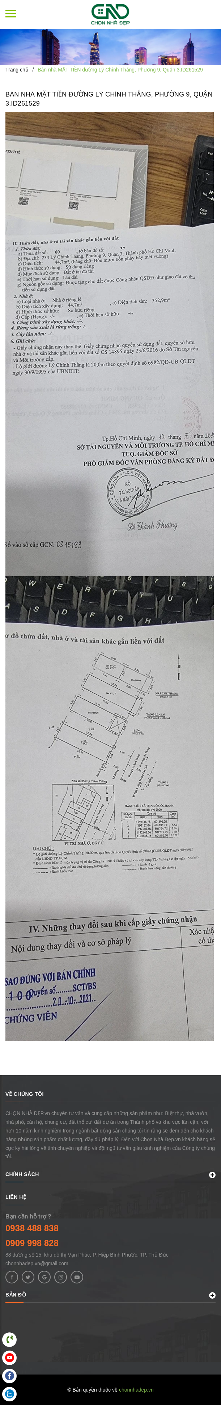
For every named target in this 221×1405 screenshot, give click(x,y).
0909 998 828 (32, 1243)
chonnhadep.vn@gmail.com (36, 1263)
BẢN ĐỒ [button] (110, 1295)
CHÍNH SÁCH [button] (110, 1174)
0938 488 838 (32, 1228)
